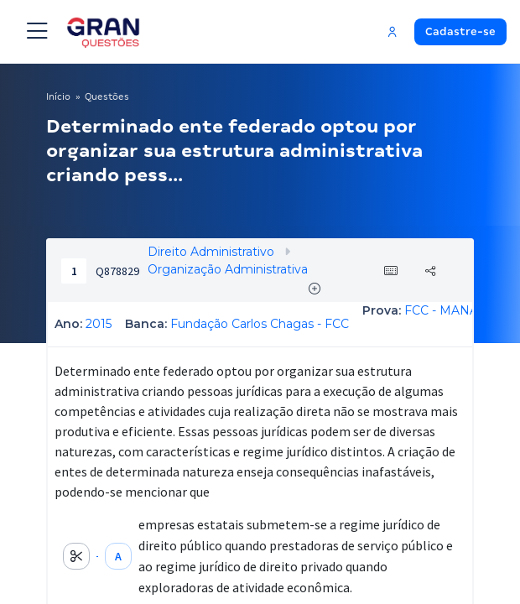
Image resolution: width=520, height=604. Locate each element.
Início (58, 96)
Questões (107, 96)
